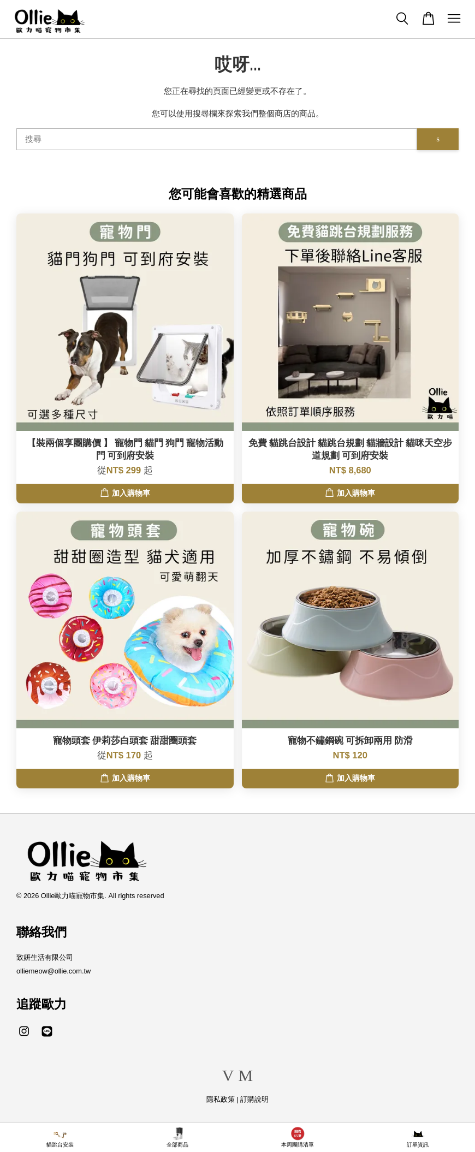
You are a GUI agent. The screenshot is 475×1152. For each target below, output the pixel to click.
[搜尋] (216, 139)
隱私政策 (220, 1099)
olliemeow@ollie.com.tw (53, 971)
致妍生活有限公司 (44, 957)
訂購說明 (254, 1099)
